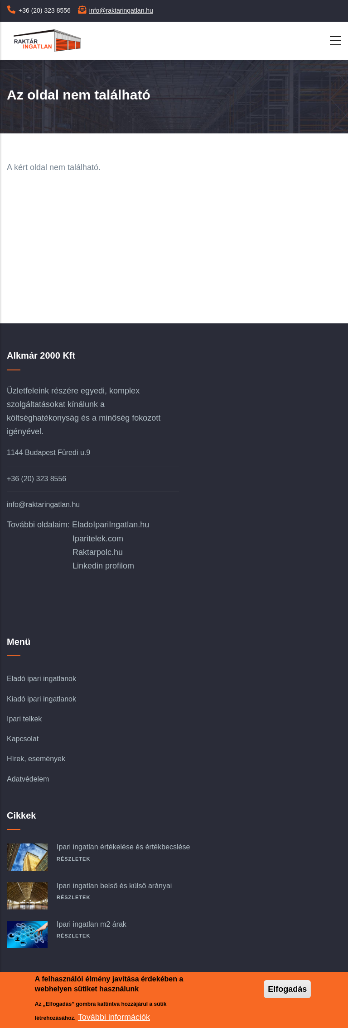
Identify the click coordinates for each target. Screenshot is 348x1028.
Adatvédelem (28, 779)
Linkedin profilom (103, 565)
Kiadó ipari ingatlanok (41, 699)
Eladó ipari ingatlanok (41, 678)
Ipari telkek (24, 719)
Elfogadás (287, 989)
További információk (114, 1017)
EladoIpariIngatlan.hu (110, 524)
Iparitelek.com (97, 538)
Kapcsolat (23, 739)
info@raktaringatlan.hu (121, 10)
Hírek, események (36, 759)
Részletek (73, 859)
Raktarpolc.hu (97, 552)
